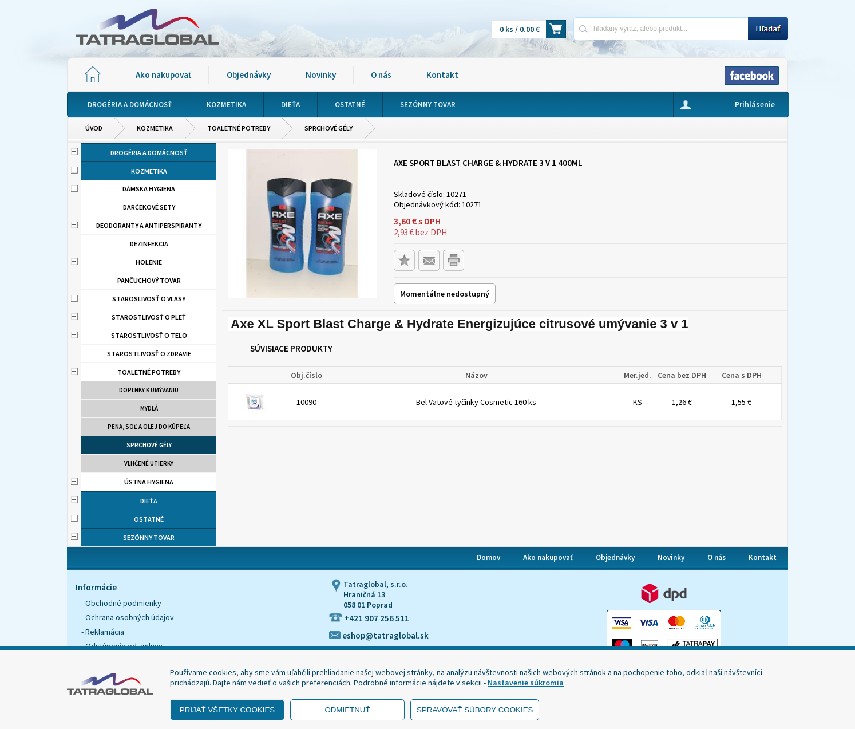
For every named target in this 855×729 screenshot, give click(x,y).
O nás (381, 74)
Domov (488, 557)
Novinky (321, 74)
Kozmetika (155, 128)
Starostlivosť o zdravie (149, 353)
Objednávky (249, 74)
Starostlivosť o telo (149, 335)
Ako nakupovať (163, 74)
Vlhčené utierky (148, 463)
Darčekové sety (149, 207)
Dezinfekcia (149, 243)
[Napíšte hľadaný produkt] (660, 28)
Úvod (93, 128)
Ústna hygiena (148, 482)
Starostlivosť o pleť (149, 317)
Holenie (149, 262)
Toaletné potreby (238, 128)
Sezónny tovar (149, 537)
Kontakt (442, 74)
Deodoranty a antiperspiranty (148, 225)
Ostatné (149, 519)
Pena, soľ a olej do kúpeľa (149, 427)
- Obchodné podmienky (121, 603)
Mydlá (149, 408)
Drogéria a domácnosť (149, 152)
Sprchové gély (328, 128)
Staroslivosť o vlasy (148, 298)
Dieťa (148, 500)
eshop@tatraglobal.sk (379, 635)
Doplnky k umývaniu (149, 390)
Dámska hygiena (148, 188)
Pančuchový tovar (149, 280)
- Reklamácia (102, 631)
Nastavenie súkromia (526, 682)
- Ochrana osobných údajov (127, 617)
